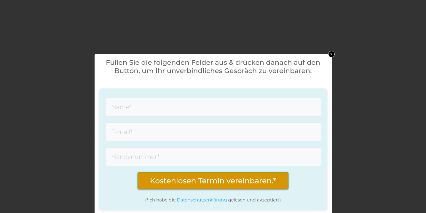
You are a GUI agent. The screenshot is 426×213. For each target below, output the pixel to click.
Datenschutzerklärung (202, 200)
